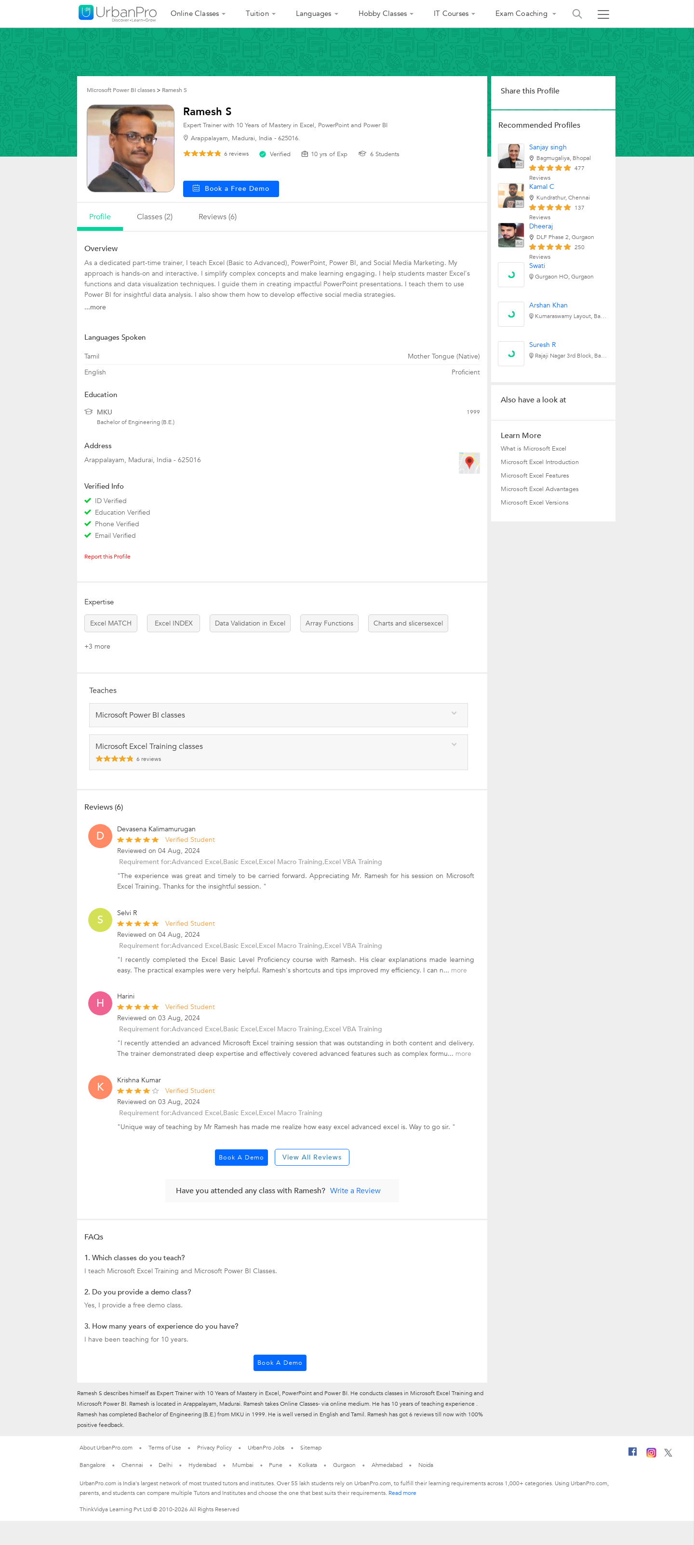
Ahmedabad (387, 1465)
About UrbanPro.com (106, 1448)
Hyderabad (202, 1465)
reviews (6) (218, 217)
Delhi (166, 1465)
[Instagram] (651, 1456)
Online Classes (195, 13)
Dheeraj (541, 226)
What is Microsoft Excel (533, 448)
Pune (275, 1465)
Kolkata (307, 1465)
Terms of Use (164, 1448)
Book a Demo (241, 1157)
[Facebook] (633, 1455)
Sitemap (310, 1448)
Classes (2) (155, 217)
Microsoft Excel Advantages (540, 489)
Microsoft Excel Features (535, 475)
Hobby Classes (383, 13)
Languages (314, 13)
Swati (537, 265)
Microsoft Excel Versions (535, 502)
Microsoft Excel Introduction (540, 462)
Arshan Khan (548, 305)
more (459, 970)
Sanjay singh (548, 147)
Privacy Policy (214, 1448)
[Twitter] (668, 1455)
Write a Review (355, 1190)
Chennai (132, 1465)
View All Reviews (312, 1157)
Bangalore (93, 1465)
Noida (426, 1465)
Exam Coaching (522, 13)
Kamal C (541, 186)
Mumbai (242, 1465)
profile (100, 217)
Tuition (257, 13)
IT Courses (451, 13)
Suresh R (542, 344)
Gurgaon (344, 1465)
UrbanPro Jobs (266, 1448)
